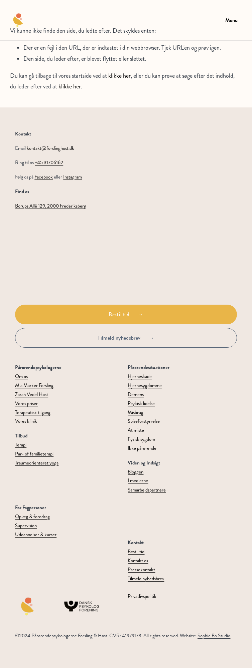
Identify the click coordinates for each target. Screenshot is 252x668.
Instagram (72, 177)
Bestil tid (119, 314)
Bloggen (135, 471)
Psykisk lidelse (141, 403)
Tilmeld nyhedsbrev (119, 338)
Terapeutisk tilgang (32, 412)
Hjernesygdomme (145, 385)
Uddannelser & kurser (35, 534)
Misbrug (135, 412)
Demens (136, 394)
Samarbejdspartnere (147, 489)
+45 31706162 (49, 162)
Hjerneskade (140, 376)
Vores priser (26, 403)
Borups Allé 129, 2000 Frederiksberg (50, 206)
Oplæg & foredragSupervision (32, 521)
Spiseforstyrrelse (144, 421)
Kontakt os (138, 560)
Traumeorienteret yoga (36, 462)
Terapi (20, 444)
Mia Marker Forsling (34, 385)
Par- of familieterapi (34, 453)
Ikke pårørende (142, 448)
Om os (21, 376)
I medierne (138, 480)
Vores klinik (26, 421)
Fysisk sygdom (141, 439)
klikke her (119, 75)
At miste (136, 430)
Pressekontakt (141, 569)
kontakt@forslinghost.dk (50, 148)
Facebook (43, 177)
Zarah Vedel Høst (31, 394)
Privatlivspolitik (142, 596)
